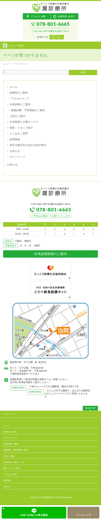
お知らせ (15, 151)
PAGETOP (90, 408)
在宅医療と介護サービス (24, 121)
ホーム (13, 87)
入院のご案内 (17, 116)
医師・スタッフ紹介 (21, 127)
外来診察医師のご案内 (50, 254)
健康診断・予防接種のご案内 (28, 110)
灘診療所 (49, 497)
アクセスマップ (20, 98)
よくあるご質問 (19, 133)
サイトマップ (17, 156)
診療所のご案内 (19, 92)
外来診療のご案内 (20, 104)
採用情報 (15, 139)
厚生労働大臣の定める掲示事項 (28, 145)
